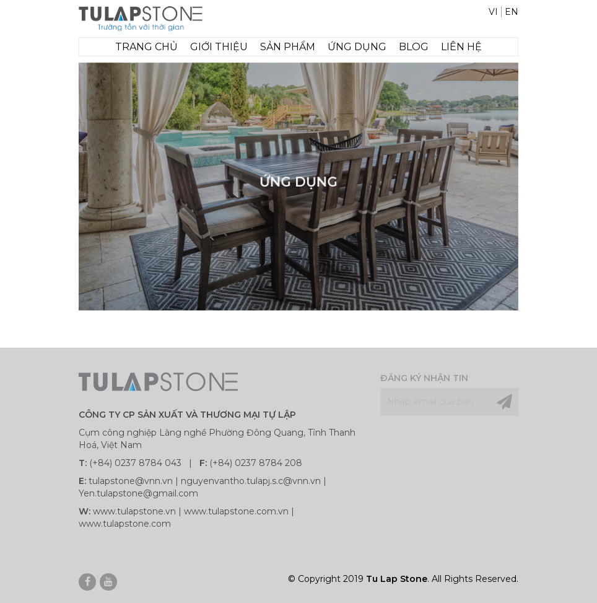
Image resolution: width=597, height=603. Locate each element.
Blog (414, 47)
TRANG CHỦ (146, 47)
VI (493, 11)
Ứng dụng (357, 47)
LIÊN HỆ (461, 47)
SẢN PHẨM (287, 47)
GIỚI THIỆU (219, 47)
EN (511, 11)
